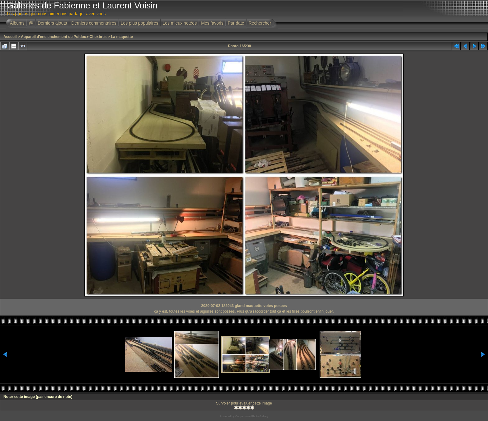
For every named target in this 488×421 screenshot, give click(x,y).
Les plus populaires (139, 23)
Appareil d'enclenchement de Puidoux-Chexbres (64, 37)
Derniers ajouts (52, 23)
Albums (17, 23)
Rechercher (260, 23)
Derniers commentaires (93, 23)
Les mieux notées (179, 23)
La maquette (122, 37)
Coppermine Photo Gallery (251, 416)
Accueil (10, 37)
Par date (236, 23)
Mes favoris (212, 23)
